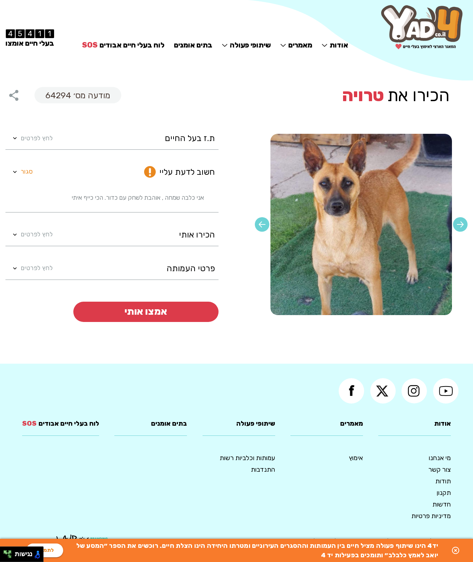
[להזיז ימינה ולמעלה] (10, 552)
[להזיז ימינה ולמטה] (10, 556)
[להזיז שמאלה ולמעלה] (6, 552)
